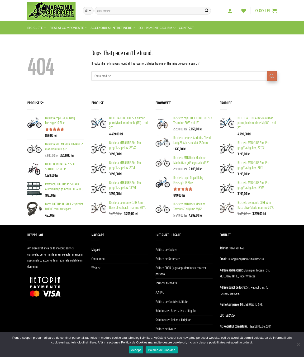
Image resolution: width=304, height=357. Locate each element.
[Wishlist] (243, 10)
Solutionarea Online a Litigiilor (173, 320)
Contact (186, 28)
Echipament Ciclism (157, 28)
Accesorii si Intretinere (112, 28)
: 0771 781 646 (236, 248)
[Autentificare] (230, 10)
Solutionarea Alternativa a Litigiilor (176, 311)
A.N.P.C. (160, 292)
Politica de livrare (166, 329)
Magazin (96, 249)
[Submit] (207, 11)
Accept (136, 350)
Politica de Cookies (166, 249)
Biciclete (36, 28)
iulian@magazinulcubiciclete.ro (246, 259)
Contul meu (97, 259)
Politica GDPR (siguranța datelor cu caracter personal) (181, 271)
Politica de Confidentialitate (172, 302)
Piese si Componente (68, 28)
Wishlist (95, 268)
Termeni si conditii (166, 283)
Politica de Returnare (168, 259)
